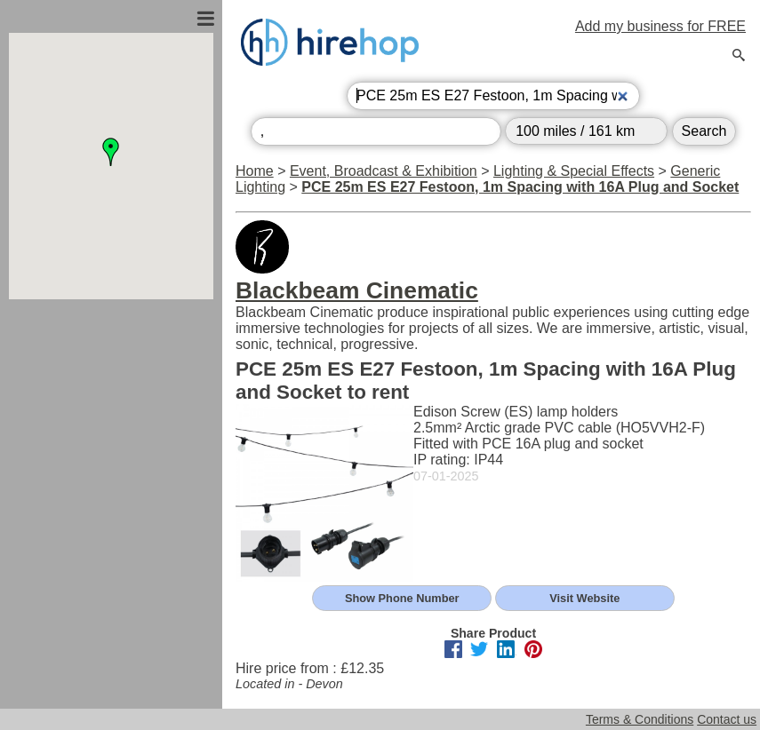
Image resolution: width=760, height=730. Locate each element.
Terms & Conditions (639, 719)
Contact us (726, 719)
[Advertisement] (111, 491)
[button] (111, 152)
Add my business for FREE (660, 26)
